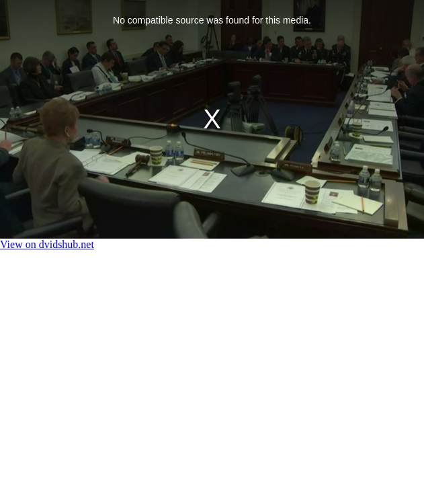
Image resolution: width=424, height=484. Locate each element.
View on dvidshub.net (47, 244)
